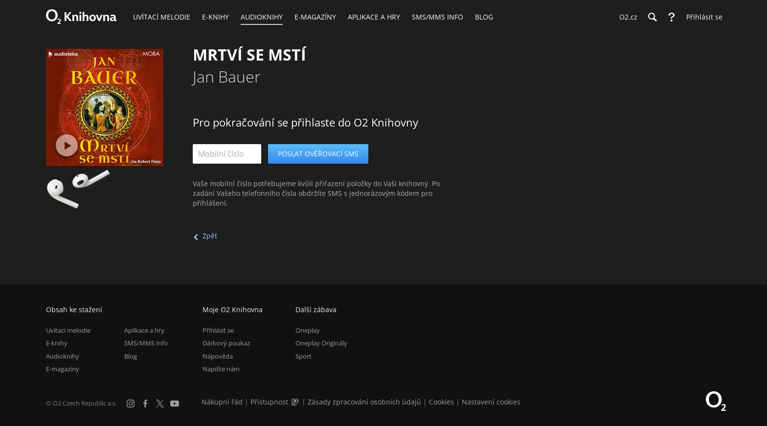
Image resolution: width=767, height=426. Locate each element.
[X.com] (160, 403)
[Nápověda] (671, 17)
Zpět (210, 235)
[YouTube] (174, 403)
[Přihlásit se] (701, 17)
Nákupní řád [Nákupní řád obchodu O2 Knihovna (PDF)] (222, 401)
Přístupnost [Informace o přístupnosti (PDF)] (269, 401)
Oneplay (307, 330)
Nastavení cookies (491, 401)
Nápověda (218, 356)
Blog (130, 356)
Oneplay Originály (321, 343)
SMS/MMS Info (146, 343)
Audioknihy (62, 356)
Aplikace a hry (144, 330)
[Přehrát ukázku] (66, 145)
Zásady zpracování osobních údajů (364, 401)
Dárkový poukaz (226, 343)
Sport (303, 356)
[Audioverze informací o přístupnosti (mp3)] (296, 401)
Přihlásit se (218, 330)
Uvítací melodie (68, 330)
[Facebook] (145, 403)
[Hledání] (652, 17)
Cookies (441, 401)
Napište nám (221, 368)
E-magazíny (62, 368)
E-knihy (57, 343)
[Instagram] (130, 403)
